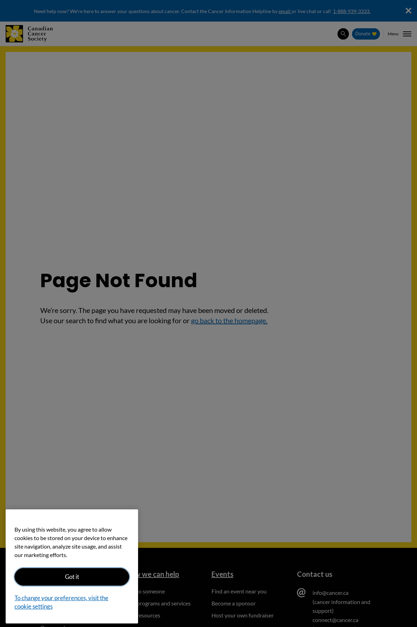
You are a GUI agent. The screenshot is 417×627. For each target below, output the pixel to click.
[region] (72, 566)
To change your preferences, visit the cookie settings (61, 602)
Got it (72, 576)
